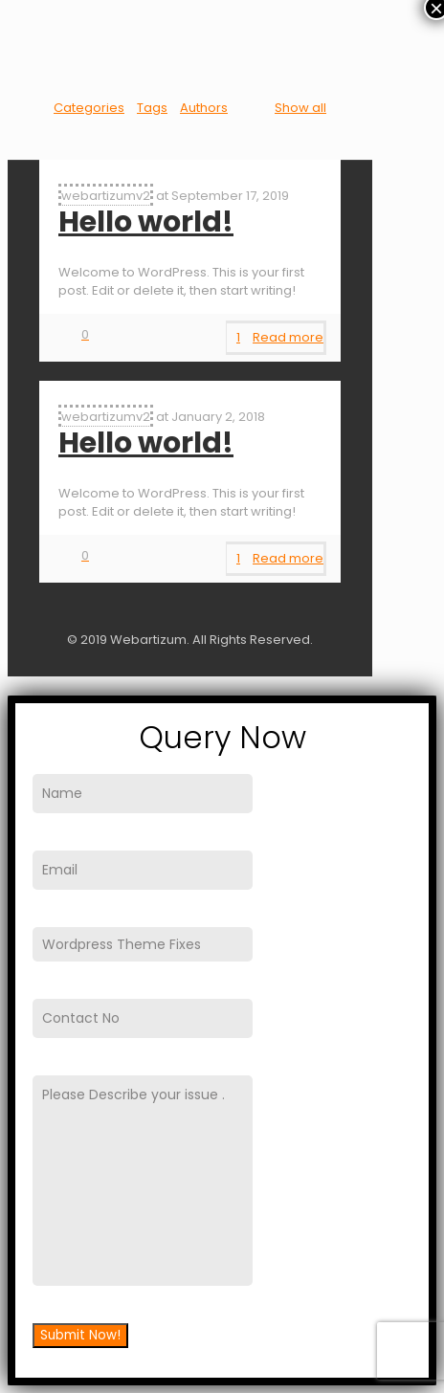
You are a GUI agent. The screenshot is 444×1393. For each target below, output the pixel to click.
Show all (300, 108)
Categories (89, 108)
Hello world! (145, 222)
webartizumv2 (105, 196)
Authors (204, 108)
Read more (288, 337)
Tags (152, 108)
